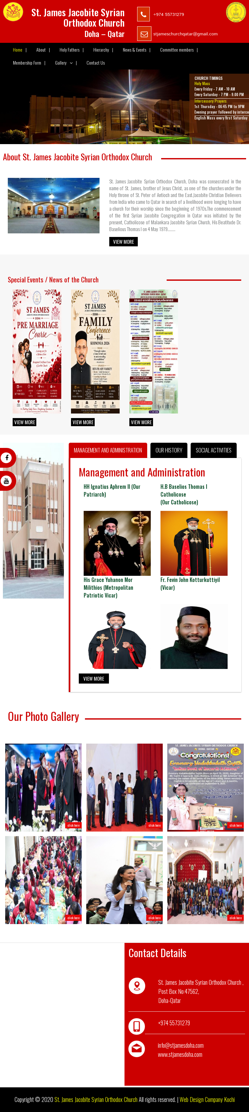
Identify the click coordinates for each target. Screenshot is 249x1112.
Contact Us (96, 62)
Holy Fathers (72, 49)
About (43, 49)
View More (123, 241)
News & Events (136, 49)
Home (20, 49)
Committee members (179, 49)
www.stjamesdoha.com (180, 1054)
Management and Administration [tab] (108, 450)
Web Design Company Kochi (207, 1099)
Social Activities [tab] (213, 450)
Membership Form (29, 62)
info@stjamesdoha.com (181, 1045)
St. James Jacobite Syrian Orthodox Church (95, 1099)
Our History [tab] (169, 450)
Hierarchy (103, 49)
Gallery (66, 62)
